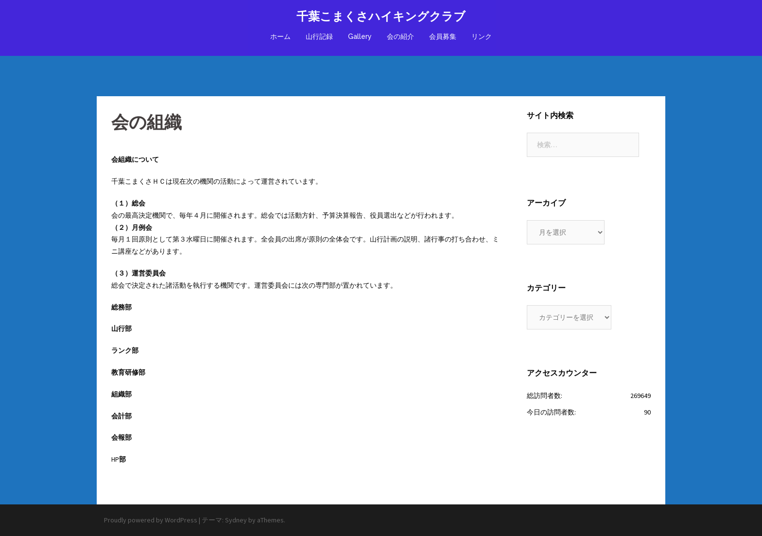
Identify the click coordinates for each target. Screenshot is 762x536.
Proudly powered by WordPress (150, 520)
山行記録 (319, 36)
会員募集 (442, 36)
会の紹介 (400, 36)
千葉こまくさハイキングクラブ (381, 16)
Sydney (236, 520)
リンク (481, 36)
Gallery (360, 36)
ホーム (280, 36)
